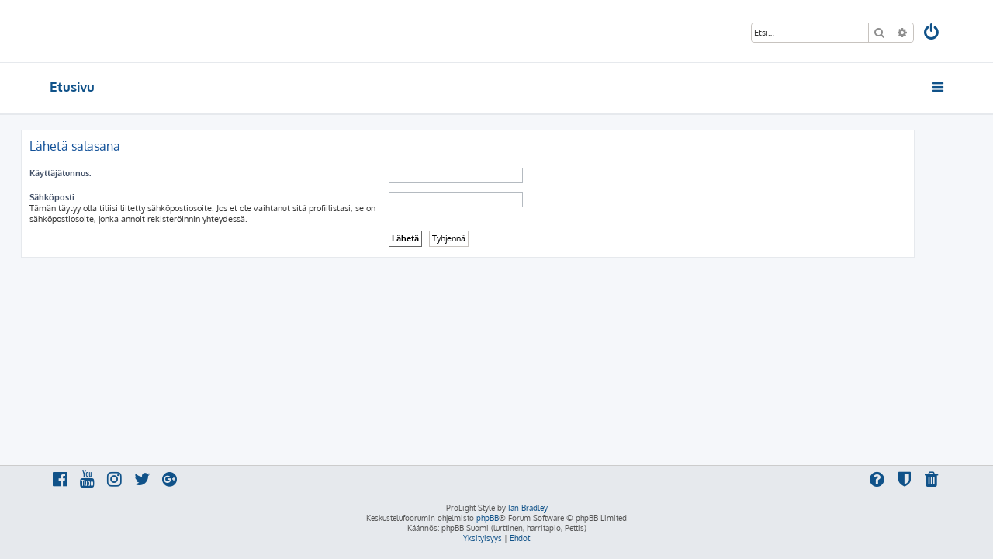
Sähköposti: (81, 197)
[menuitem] (932, 33)
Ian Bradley (528, 507)
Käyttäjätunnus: (88, 173)
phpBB (487, 518)
